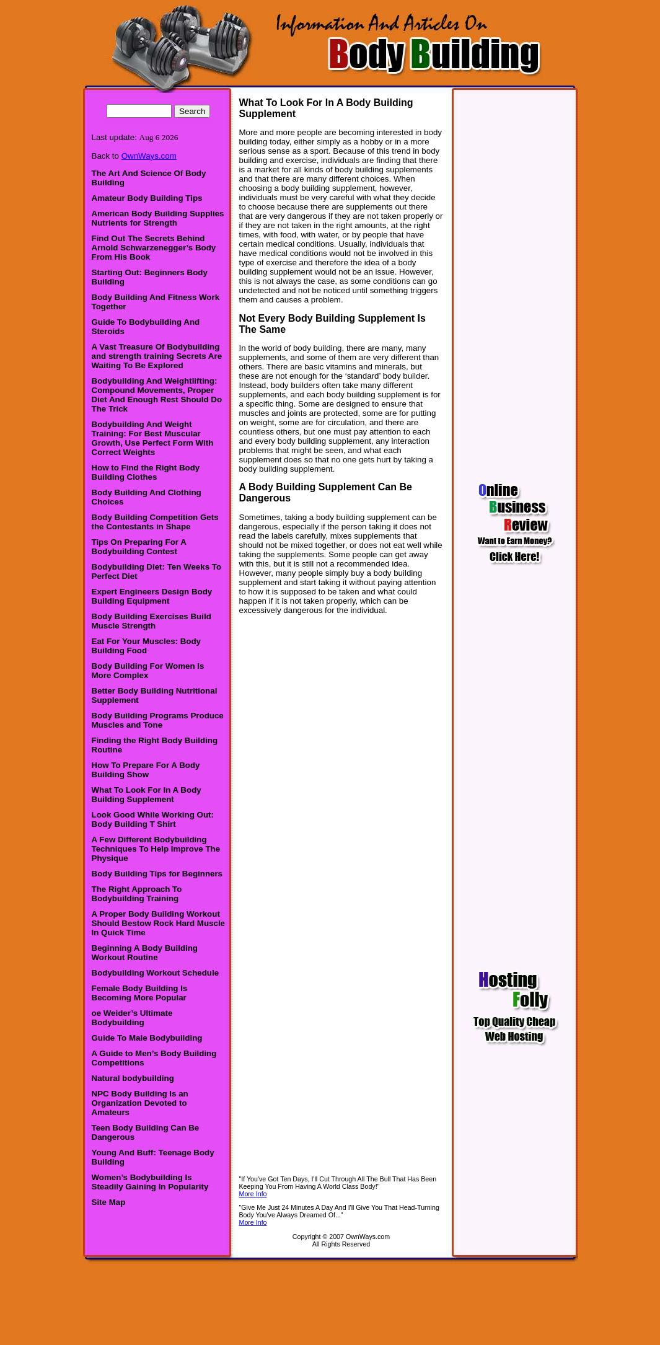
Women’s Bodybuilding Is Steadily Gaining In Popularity (150, 1182)
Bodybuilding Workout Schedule (155, 972)
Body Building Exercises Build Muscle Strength (151, 621)
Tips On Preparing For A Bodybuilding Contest (139, 546)
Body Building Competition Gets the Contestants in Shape (155, 522)
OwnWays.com (149, 156)
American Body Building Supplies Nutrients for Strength (158, 218)
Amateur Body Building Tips (147, 198)
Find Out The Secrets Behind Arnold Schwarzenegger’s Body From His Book (154, 248)
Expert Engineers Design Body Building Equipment (152, 596)
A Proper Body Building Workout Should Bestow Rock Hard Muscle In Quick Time (159, 923)
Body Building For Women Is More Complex (148, 670)
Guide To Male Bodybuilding (147, 1038)
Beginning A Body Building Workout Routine (145, 952)
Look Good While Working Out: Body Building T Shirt (153, 819)
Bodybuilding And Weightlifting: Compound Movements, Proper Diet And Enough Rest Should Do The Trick (157, 394)
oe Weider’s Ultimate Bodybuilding (132, 1017)
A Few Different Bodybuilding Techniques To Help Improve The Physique (156, 849)
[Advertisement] (330, 1298)
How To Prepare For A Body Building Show (146, 770)
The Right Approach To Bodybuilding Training (137, 893)
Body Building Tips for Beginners (157, 873)
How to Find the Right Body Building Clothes (146, 472)
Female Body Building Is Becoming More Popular (140, 993)
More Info (253, 1193)
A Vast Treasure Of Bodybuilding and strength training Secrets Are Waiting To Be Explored (157, 356)
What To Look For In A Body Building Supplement (146, 794)
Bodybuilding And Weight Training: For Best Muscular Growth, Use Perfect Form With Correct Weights (153, 438)
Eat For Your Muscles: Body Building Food (146, 646)
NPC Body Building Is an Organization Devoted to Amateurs (140, 1103)
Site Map (109, 1202)
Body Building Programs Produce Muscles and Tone (158, 720)
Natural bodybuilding (133, 1078)
